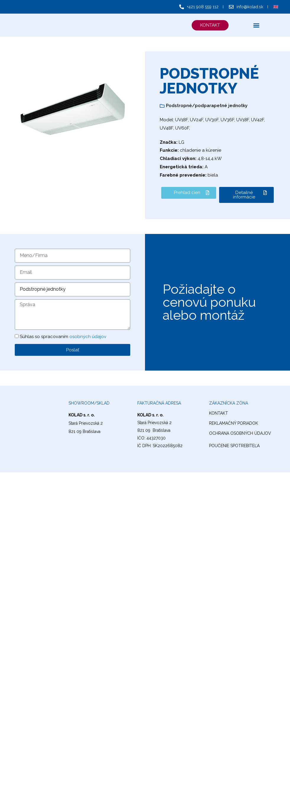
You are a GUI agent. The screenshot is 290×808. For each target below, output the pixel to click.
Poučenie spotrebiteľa (234, 445)
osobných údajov (87, 336)
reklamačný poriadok (233, 423)
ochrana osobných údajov (240, 433)
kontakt (218, 413)
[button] (210, 25)
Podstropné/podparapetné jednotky (206, 105)
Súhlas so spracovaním (63, 336)
